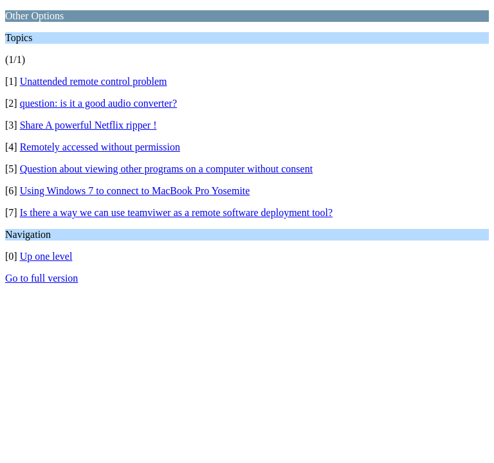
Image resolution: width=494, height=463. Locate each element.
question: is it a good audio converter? (98, 103)
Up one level (46, 256)
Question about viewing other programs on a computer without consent (166, 168)
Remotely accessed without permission (100, 146)
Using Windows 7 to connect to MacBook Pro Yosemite (135, 190)
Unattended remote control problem (93, 81)
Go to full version (41, 278)
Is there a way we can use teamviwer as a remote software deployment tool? (176, 212)
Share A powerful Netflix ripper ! (88, 125)
